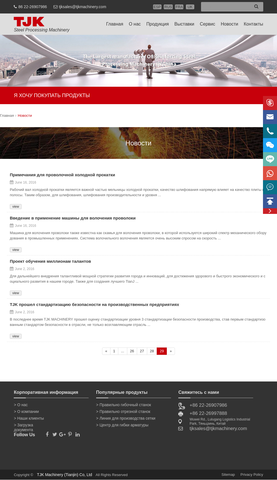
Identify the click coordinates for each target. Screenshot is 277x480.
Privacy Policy (252, 474)
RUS (168, 7)
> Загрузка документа (23, 426)
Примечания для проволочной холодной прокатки (62, 175)
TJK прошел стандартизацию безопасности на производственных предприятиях (94, 305)
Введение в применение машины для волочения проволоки (73, 218)
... (122, 351)
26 (132, 351)
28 (152, 351)
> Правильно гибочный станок (123, 405)
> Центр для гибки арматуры (122, 425)
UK (190, 7)
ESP (157, 7)
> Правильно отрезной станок (123, 411)
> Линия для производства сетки (125, 418)
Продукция (157, 24)
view (15, 207)
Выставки (184, 24)
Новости (229, 24)
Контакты (253, 24)
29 (162, 351)
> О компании (26, 411)
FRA (179, 7)
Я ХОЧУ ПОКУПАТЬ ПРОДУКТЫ (52, 95)
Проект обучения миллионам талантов (50, 262)
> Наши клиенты (29, 418)
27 (142, 351)
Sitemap (228, 474)
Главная (114, 24)
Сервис (207, 24)
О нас (135, 24)
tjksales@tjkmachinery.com (82, 6)
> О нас (20, 405)
